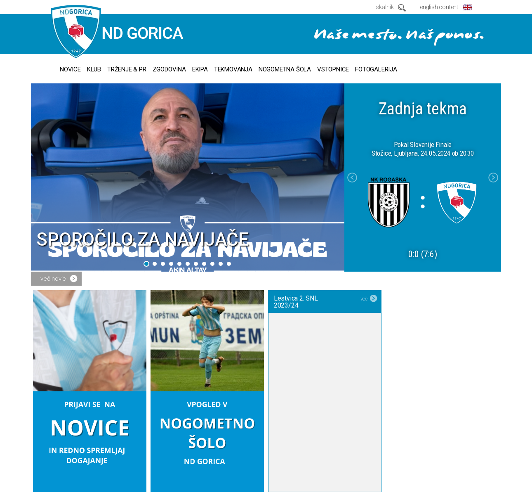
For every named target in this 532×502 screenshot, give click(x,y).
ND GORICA (117, 32)
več (364, 299)
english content (439, 7)
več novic (53, 278)
